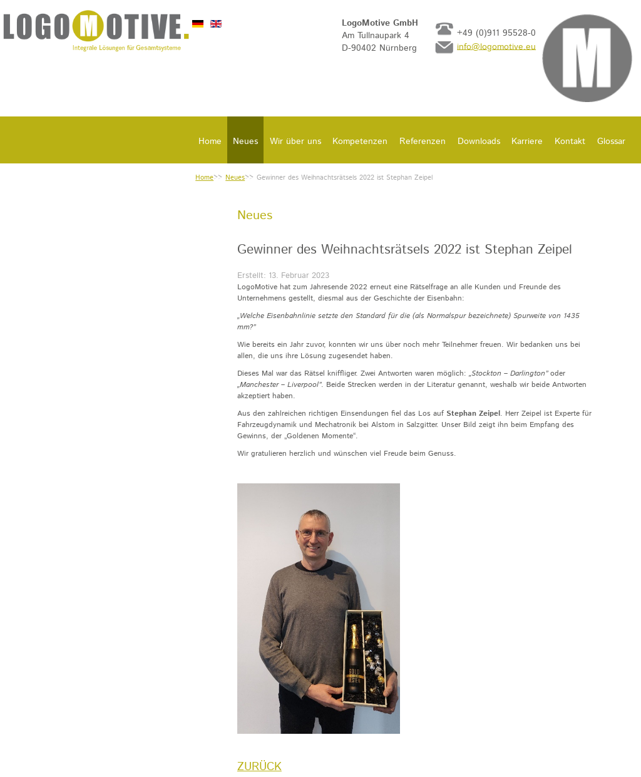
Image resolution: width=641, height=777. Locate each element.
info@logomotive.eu (496, 46)
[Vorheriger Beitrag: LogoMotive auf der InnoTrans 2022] (259, 767)
